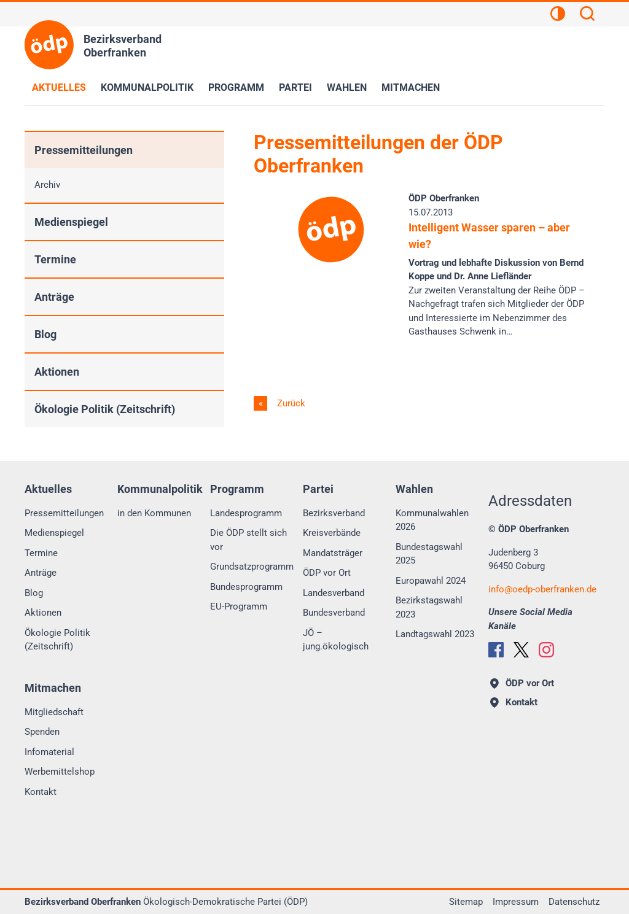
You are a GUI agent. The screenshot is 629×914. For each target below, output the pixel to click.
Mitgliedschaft (54, 712)
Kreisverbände (332, 532)
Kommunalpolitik (147, 87)
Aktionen (56, 371)
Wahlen (347, 87)
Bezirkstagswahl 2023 (429, 607)
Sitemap (466, 901)
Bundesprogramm (246, 586)
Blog (45, 334)
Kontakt (41, 791)
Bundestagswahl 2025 (429, 554)
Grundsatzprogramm (252, 566)
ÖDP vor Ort (327, 572)
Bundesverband (334, 612)
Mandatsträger (332, 553)
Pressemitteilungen (83, 150)
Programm (236, 87)
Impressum (516, 901)
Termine (55, 259)
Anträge (54, 296)
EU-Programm (238, 606)
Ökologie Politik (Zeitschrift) (104, 409)
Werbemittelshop (60, 771)
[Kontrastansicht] (557, 15)
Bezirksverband (334, 513)
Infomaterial (49, 751)
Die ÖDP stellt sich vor (248, 539)
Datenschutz (574, 901)
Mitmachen (410, 87)
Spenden (42, 731)
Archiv (47, 184)
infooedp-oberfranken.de (542, 589)
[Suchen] (587, 15)
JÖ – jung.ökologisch (336, 640)
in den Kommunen (154, 513)
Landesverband (333, 592)
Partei (295, 87)
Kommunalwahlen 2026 (432, 520)
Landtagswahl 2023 (435, 634)
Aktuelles (59, 87)
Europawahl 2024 (431, 580)
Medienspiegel (71, 221)
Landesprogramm (246, 513)
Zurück (290, 403)
